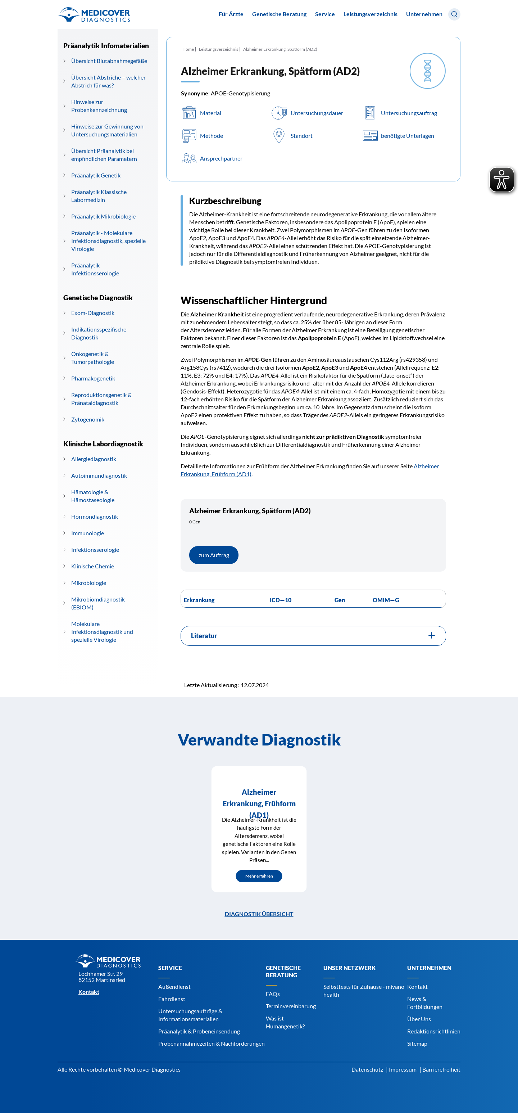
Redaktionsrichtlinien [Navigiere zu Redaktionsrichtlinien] (433, 1031)
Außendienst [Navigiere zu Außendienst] (174, 986)
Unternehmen (424, 14)
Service (325, 14)
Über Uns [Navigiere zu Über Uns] (419, 1018)
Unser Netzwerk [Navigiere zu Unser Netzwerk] (349, 967)
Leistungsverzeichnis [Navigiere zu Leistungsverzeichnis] (370, 13)
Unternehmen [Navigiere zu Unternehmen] (429, 967)
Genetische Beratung (279, 14)
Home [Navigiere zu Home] (188, 49)
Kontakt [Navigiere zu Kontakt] (417, 986)
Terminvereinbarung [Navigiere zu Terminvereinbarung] (291, 1005)
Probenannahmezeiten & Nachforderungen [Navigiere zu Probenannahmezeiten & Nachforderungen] (211, 1043)
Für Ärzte (231, 14)
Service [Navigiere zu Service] (170, 967)
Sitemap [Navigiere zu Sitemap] (417, 1043)
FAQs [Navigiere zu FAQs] (273, 993)
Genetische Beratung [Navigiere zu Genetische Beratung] (283, 971)
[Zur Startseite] (94, 14)
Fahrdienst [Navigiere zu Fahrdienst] (171, 998)
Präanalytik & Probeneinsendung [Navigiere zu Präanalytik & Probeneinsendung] (199, 1031)
